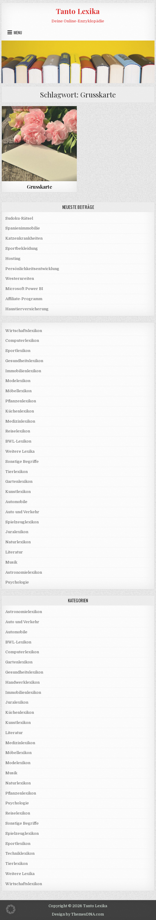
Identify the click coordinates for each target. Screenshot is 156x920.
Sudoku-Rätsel (19, 218)
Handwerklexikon (22, 682)
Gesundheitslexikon (24, 361)
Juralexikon (16, 532)
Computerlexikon (22, 340)
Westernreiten (19, 278)
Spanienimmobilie (22, 228)
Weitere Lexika (20, 451)
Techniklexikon (20, 853)
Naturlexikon (18, 542)
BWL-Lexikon (18, 441)
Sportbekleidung (21, 248)
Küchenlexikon (19, 411)
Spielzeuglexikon (22, 522)
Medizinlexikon (20, 421)
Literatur (14, 552)
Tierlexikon (16, 471)
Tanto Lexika (78, 11)
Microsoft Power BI (24, 288)
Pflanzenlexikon (20, 401)
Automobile (16, 501)
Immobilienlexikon (23, 371)
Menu (18, 32)
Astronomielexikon (23, 572)
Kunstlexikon (18, 491)
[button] (10, 909)
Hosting (13, 258)
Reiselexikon (17, 431)
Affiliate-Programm (23, 299)
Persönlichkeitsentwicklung (32, 268)
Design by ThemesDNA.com (78, 914)
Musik (11, 562)
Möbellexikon (18, 391)
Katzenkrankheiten (24, 238)
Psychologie (17, 582)
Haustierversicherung (27, 309)
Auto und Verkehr (22, 512)
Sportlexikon (17, 350)
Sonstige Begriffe (22, 461)
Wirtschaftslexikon (23, 330)
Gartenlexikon (18, 481)
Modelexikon (17, 380)
